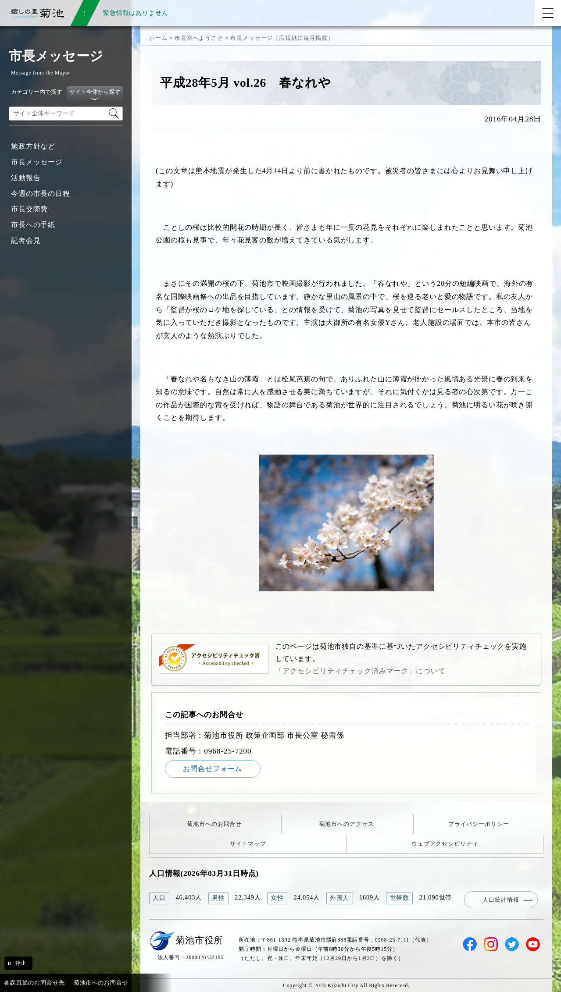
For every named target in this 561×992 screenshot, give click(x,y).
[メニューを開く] (548, 13)
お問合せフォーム (212, 768)
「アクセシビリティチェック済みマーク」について (360, 671)
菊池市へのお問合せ (214, 824)
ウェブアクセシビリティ (445, 843)
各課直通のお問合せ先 (34, 982)
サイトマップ (248, 843)
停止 (20, 963)
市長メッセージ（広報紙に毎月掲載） (282, 38)
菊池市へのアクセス (346, 824)
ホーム (158, 38)
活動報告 (25, 177)
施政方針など (33, 146)
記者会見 (25, 240)
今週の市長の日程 (40, 193)
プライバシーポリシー (478, 824)
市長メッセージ (37, 162)
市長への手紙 (33, 224)
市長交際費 (29, 209)
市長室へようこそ (199, 38)
